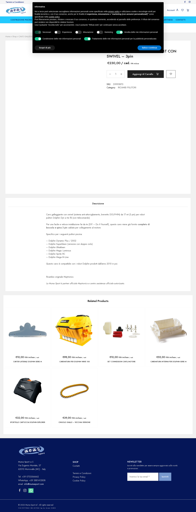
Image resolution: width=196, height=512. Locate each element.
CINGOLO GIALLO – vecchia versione (74, 422)
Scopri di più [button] (45, 48)
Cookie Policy (79, 480)
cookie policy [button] (54, 17)
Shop (14, 36)
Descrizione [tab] (98, 203)
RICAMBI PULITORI (127, 87)
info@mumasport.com (34, 484)
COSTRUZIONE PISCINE (21, 19)
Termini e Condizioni (15, 2)
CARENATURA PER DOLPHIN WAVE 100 (74, 361)
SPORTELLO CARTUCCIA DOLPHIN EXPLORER (27, 422)
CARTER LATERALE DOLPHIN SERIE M (27, 361)
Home (7, 36)
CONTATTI (180, 19)
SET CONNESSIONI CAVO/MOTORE (121, 361)
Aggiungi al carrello (145, 74)
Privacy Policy (79, 477)
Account (171, 10)
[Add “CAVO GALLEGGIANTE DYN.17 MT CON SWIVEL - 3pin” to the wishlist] (170, 73)
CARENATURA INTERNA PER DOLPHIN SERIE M (168, 361)
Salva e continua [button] (149, 48)
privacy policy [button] (114, 11)
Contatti (76, 465)
